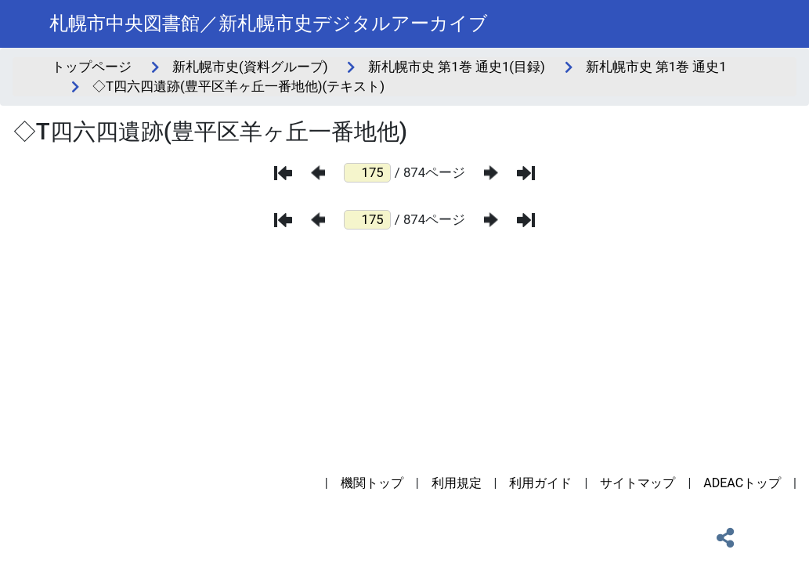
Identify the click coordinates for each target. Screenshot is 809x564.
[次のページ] (491, 172)
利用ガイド (540, 482)
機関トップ (372, 482)
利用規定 (457, 482)
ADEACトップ (742, 482)
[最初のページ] (283, 173)
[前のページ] (318, 172)
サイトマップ (637, 482)
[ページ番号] (367, 173)
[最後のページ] (526, 173)
